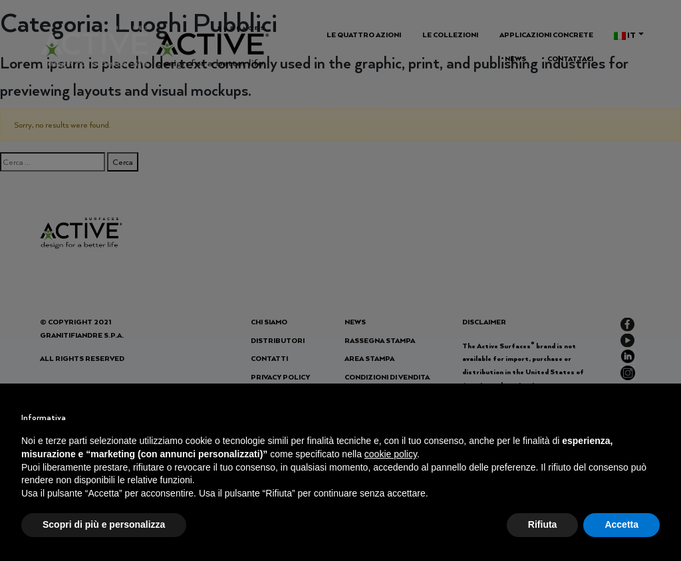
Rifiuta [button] (542, 524)
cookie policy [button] (390, 454)
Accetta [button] (621, 524)
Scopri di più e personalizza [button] (104, 524)
